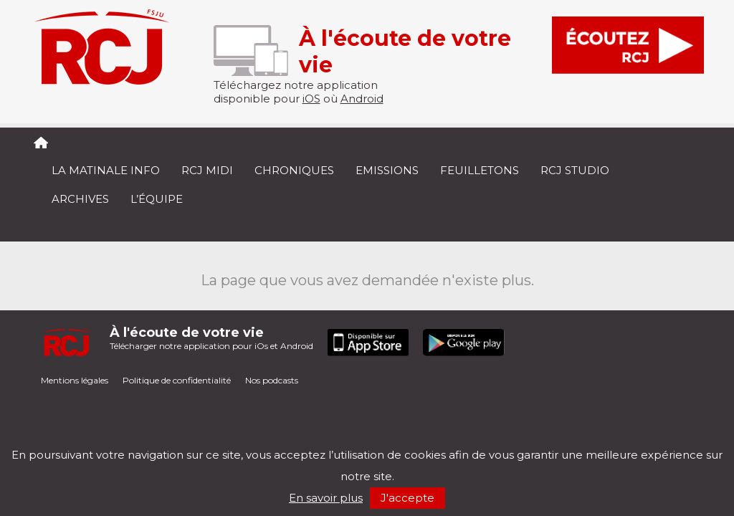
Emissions (387, 170)
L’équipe (156, 199)
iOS (311, 98)
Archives (80, 199)
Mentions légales (74, 380)
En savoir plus (326, 498)
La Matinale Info (106, 170)
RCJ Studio (574, 170)
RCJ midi (207, 170)
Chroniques (294, 170)
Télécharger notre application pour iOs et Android (211, 338)
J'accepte (407, 498)
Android (361, 98)
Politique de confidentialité (177, 380)
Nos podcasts (271, 380)
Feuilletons (479, 170)
